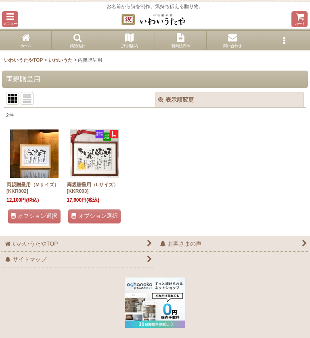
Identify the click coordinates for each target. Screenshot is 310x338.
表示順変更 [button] (176, 99)
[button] (10, 19)
